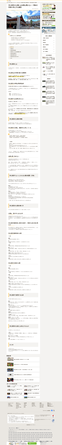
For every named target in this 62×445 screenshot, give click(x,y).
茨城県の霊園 (41, 418)
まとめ (11, 58)
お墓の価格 (17, 390)
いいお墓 (9, 415)
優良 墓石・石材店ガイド (47, 415)
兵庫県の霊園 (41, 421)
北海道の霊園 (10, 418)
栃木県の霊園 (45, 418)
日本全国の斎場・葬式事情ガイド (13, 430)
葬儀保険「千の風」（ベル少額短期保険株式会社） (31, 438)
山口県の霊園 (28, 423)
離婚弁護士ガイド (33, 430)
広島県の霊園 (23, 423)
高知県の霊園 (45, 423)
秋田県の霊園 (28, 418)
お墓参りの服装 (42, 391)
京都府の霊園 (32, 421)
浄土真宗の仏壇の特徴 (13, 50)
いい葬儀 (9, 428)
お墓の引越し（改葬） (19, 392)
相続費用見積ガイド (30, 428)
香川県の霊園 (37, 423)
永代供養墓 (25, 390)
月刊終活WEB (10, 439)
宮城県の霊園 (23, 418)
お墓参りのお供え (42, 390)
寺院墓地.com (41, 415)
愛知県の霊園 (19, 421)
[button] (48, 39)
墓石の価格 (33, 389)
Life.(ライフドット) (14, 415)
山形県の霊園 (32, 418)
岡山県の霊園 (19, 423)
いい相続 (25, 428)
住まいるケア (44, 429)
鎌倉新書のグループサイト (31, 410)
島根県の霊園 (15, 423)
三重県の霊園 (23, 421)
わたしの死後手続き (27, 435)
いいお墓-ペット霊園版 (28, 415)
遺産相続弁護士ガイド (27, 430)
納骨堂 (25, 392)
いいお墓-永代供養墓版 (21, 415)
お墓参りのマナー (42, 389)
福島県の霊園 (37, 418)
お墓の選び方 (18, 391)
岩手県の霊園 (19, 418)
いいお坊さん (13, 428)
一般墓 (25, 389)
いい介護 (40, 429)
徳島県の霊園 (32, 423)
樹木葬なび (33, 415)
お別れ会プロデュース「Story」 (43, 436)
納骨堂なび (37, 415)
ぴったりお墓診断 (10, 391)
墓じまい (17, 393)
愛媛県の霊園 (41, 423)
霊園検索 (9, 389)
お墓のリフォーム (34, 391)
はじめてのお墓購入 (19, 389)
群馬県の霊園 (50, 418)
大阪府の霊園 (37, 421)
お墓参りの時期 (42, 392)
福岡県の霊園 (50, 423)
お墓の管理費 (34, 390)
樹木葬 (25, 391)
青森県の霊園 (15, 418)
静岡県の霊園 (15, 421)
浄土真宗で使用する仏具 (13, 55)
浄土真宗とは (12, 49)
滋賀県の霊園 (28, 421)
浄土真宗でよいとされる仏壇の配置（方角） (16, 52)
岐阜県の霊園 (10, 421)
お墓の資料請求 (10, 390)
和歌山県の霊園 (50, 421)
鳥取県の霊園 (10, 423)
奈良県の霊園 (45, 421)
